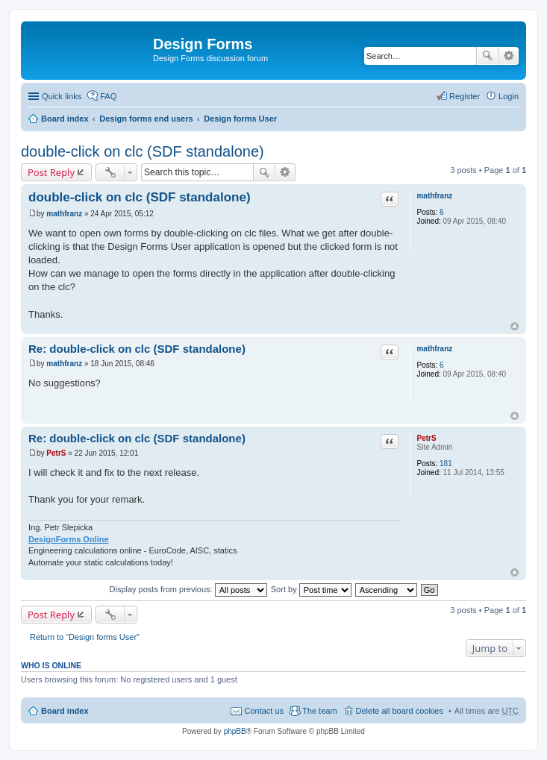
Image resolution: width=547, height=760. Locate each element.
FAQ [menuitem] (108, 96)
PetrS (426, 438)
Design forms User (240, 118)
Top (514, 326)
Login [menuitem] (508, 96)
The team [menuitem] (319, 710)
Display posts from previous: (188, 589)
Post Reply (51, 172)
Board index (65, 118)
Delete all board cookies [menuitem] (399, 710)
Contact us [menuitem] (264, 710)
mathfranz (434, 196)
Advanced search (508, 56)
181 (446, 463)
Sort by (311, 589)
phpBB (235, 731)
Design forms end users (146, 118)
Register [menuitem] (464, 96)
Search (487, 56)
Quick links (61, 96)
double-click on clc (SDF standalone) (142, 151)
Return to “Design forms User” (85, 636)
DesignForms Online (68, 539)
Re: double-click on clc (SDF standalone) (137, 348)
